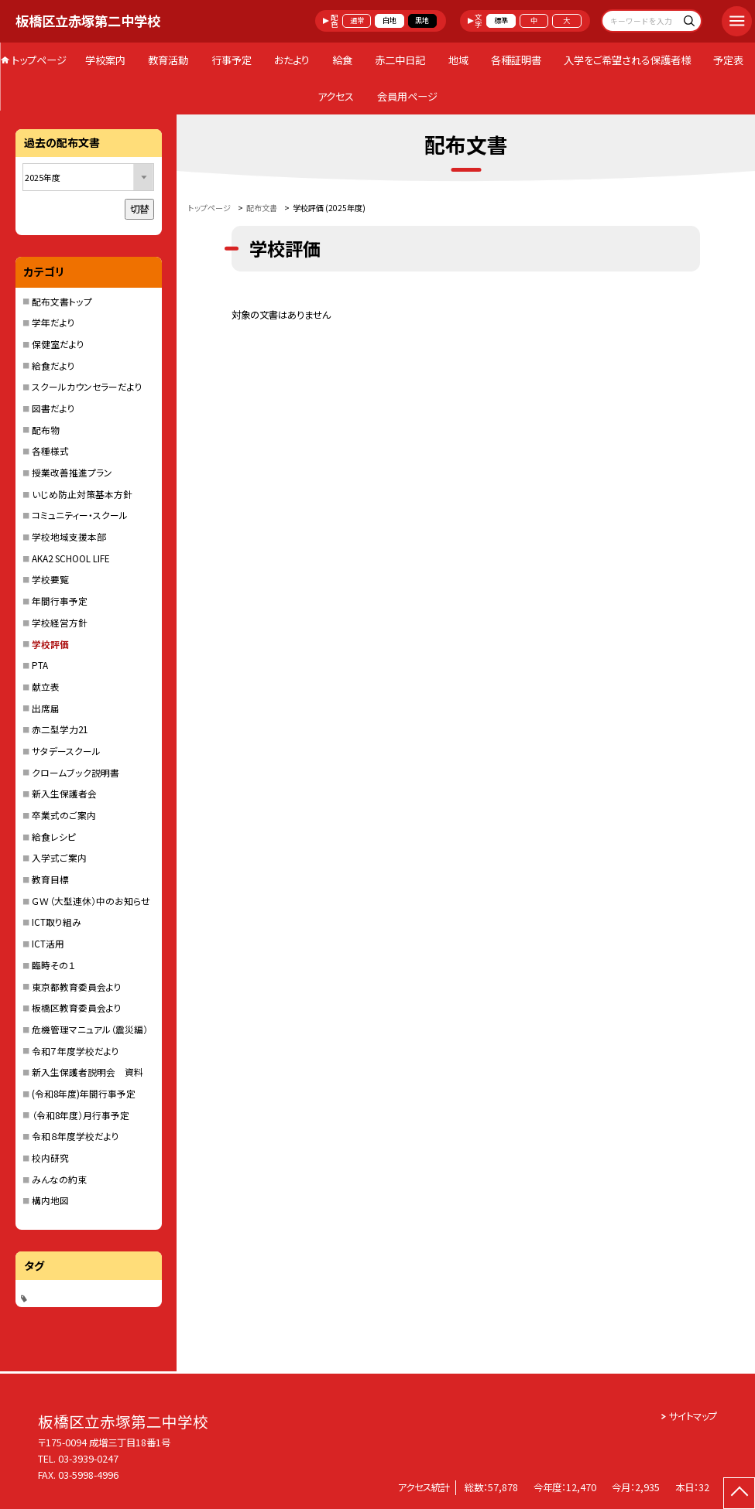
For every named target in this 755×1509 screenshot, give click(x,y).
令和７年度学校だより (75, 1050)
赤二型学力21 (60, 729)
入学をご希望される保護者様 (627, 60)
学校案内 (105, 60)
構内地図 (50, 1200)
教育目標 (50, 879)
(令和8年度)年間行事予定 (84, 1093)
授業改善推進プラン (72, 472)
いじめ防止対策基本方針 (82, 493)
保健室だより (58, 343)
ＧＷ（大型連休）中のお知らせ (91, 900)
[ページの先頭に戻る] (739, 1493)
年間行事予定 (60, 600)
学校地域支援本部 (69, 536)
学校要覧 (50, 579)
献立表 (46, 686)
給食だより (53, 365)
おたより (292, 60)
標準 (501, 20)
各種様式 (50, 450)
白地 (389, 20)
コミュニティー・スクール (80, 514)
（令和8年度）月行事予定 (80, 1115)
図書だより (53, 408)
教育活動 (168, 60)
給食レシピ (54, 836)
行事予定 (231, 60)
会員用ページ (407, 96)
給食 (342, 60)
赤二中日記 (400, 60)
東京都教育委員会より (77, 986)
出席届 (46, 708)
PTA (40, 664)
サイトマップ (693, 1416)
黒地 (422, 20)
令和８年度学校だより (75, 1135)
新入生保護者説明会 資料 (87, 1071)
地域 (458, 60)
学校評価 (50, 643)
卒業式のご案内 (64, 814)
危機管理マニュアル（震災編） (90, 1029)
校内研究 (50, 1157)
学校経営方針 (60, 622)
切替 (139, 209)
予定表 (728, 60)
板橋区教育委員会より (77, 1007)
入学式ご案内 (59, 857)
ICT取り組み (56, 921)
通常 (357, 20)
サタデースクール (66, 750)
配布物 (46, 429)
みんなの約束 (59, 1179)
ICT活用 (48, 943)
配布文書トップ (62, 301)
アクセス (335, 96)
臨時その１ (53, 964)
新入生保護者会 (64, 793)
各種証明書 (516, 60)
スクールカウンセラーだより (87, 386)
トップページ (39, 60)
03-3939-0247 (88, 1459)
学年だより (53, 322)
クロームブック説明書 (75, 772)
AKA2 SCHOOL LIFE (71, 558)
